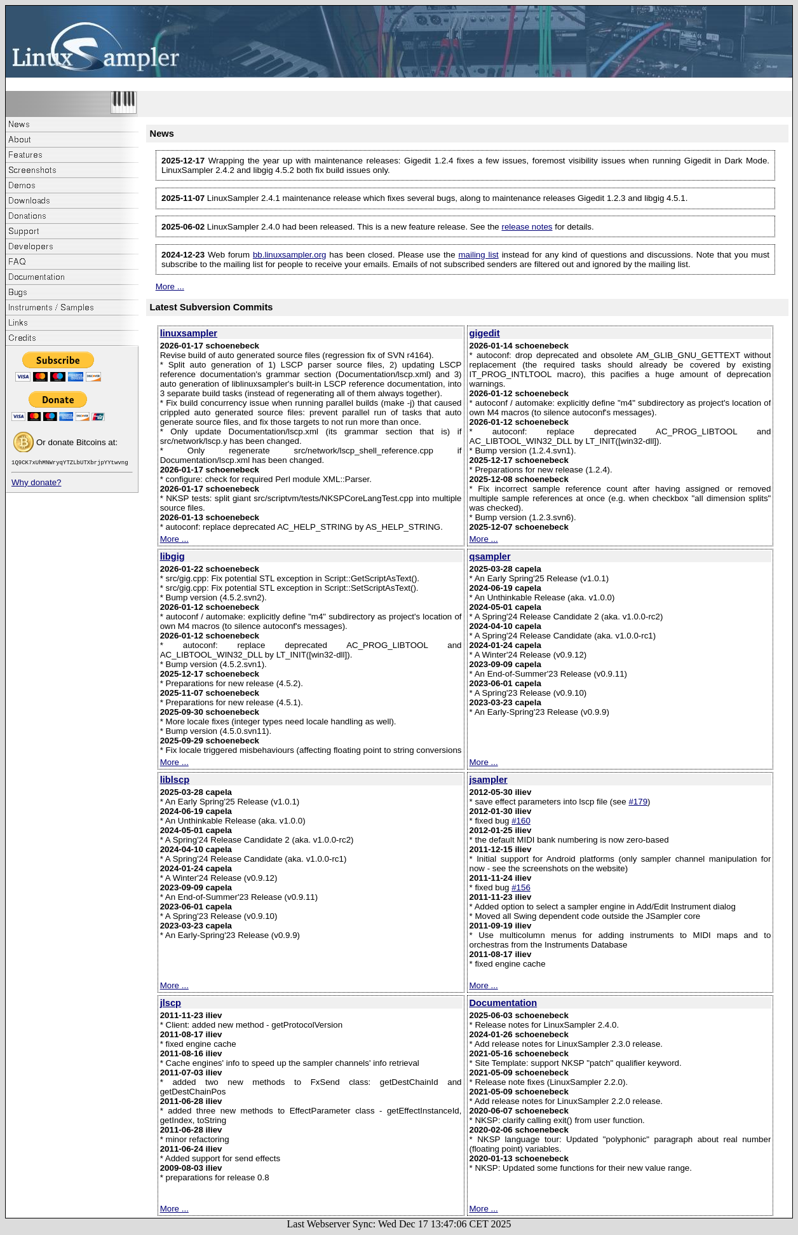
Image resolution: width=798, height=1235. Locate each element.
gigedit (485, 333)
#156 (521, 887)
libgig (172, 556)
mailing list (478, 254)
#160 (521, 820)
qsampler (490, 556)
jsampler (489, 780)
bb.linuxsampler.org (290, 254)
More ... (170, 286)
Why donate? (36, 484)
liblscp (174, 780)
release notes (526, 226)
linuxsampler (188, 333)
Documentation (504, 1003)
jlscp (170, 1003)
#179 (637, 801)
